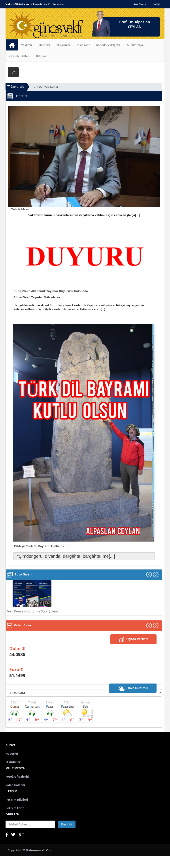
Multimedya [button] (135, 45)
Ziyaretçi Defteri (19, 56)
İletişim (157, 4)
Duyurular (63, 45)
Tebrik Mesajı (20, 209)
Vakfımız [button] (26, 45)
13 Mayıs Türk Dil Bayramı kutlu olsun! (40, 546)
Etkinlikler (83, 45)
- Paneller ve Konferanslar (48, 4)
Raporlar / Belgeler (108, 45)
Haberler (44, 45)
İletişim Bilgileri (17, 800)
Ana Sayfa (139, 4)
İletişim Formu (16, 808)
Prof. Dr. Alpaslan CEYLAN (134, 24)
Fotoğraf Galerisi (17, 777)
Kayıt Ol (67, 824)
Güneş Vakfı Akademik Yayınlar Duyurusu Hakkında (50, 291)
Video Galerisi (15, 785)
